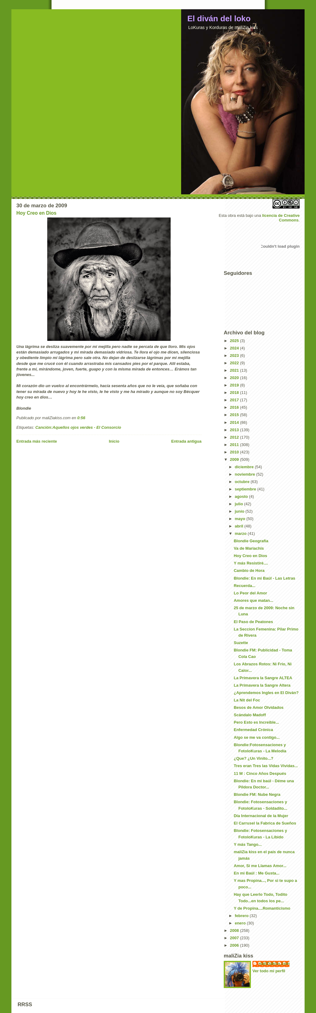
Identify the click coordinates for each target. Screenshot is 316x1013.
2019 (235, 385)
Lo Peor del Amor (250, 593)
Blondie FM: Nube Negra (257, 794)
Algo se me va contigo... (257, 737)
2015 (235, 414)
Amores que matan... (253, 600)
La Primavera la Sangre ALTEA (263, 678)
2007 (235, 938)
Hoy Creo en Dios (36, 213)
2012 (235, 437)
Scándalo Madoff (250, 715)
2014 (235, 422)
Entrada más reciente (36, 441)
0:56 (81, 418)
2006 (235, 945)
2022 (235, 363)
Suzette (241, 642)
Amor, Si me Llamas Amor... (260, 865)
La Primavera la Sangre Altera (262, 685)
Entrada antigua (186, 441)
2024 (235, 348)
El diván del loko (219, 18)
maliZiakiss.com (274, 963)
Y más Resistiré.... (251, 563)
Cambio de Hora (249, 570)
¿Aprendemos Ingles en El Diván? (266, 692)
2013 (235, 430)
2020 (235, 377)
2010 (235, 452)
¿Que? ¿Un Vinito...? (253, 758)
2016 (235, 407)
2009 (235, 459)
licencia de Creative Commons (281, 217)
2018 (235, 392)
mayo (241, 518)
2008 (235, 930)
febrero (242, 915)
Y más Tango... (248, 844)
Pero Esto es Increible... (256, 722)
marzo (241, 533)
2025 (235, 340)
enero (241, 923)
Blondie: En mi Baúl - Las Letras (264, 578)
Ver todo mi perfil (268, 971)
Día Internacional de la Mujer (261, 815)
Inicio (114, 441)
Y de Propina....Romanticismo (262, 908)
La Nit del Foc (247, 700)
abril (239, 526)
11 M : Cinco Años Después (260, 773)
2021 (235, 370)
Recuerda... (244, 585)
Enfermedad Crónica (253, 729)
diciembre (245, 467)
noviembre (245, 474)
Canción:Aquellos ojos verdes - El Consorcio (78, 427)
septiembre (246, 489)
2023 (235, 355)
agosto (242, 496)
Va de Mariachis (249, 548)
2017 (235, 400)
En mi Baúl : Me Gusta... (256, 873)
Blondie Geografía (251, 541)
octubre (243, 481)
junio (240, 511)
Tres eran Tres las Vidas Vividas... (266, 765)
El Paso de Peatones (253, 621)
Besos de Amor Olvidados (258, 707)
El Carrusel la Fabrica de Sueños (265, 823)
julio (239, 504)
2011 (235, 444)
